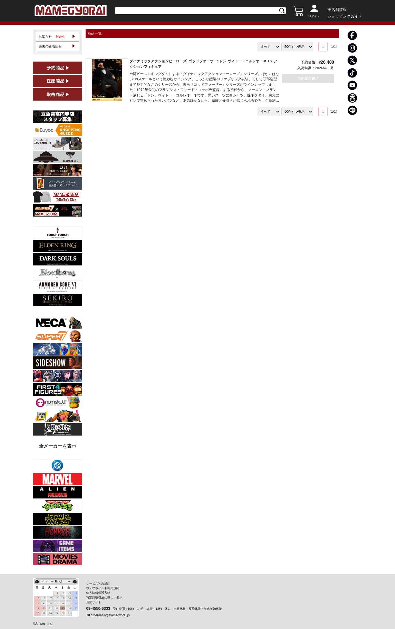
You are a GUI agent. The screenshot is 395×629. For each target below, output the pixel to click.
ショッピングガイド (345, 16)
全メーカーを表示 (57, 446)
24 (69, 608)
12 (37, 603)
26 (37, 613)
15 (56, 603)
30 (63, 613)
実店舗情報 (337, 9)
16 (63, 603)
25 (76, 608)
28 (50, 613)
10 (69, 598)
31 (69, 613)
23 (63, 608)
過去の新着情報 (50, 47)
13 (44, 603)
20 (44, 608)
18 (76, 603)
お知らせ (52, 37)
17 (69, 603)
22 (56, 608)
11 (76, 598)
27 (44, 613)
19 (37, 608)
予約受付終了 (308, 78)
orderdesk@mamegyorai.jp (110, 615)
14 (50, 603)
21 (50, 608)
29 (56, 613)
